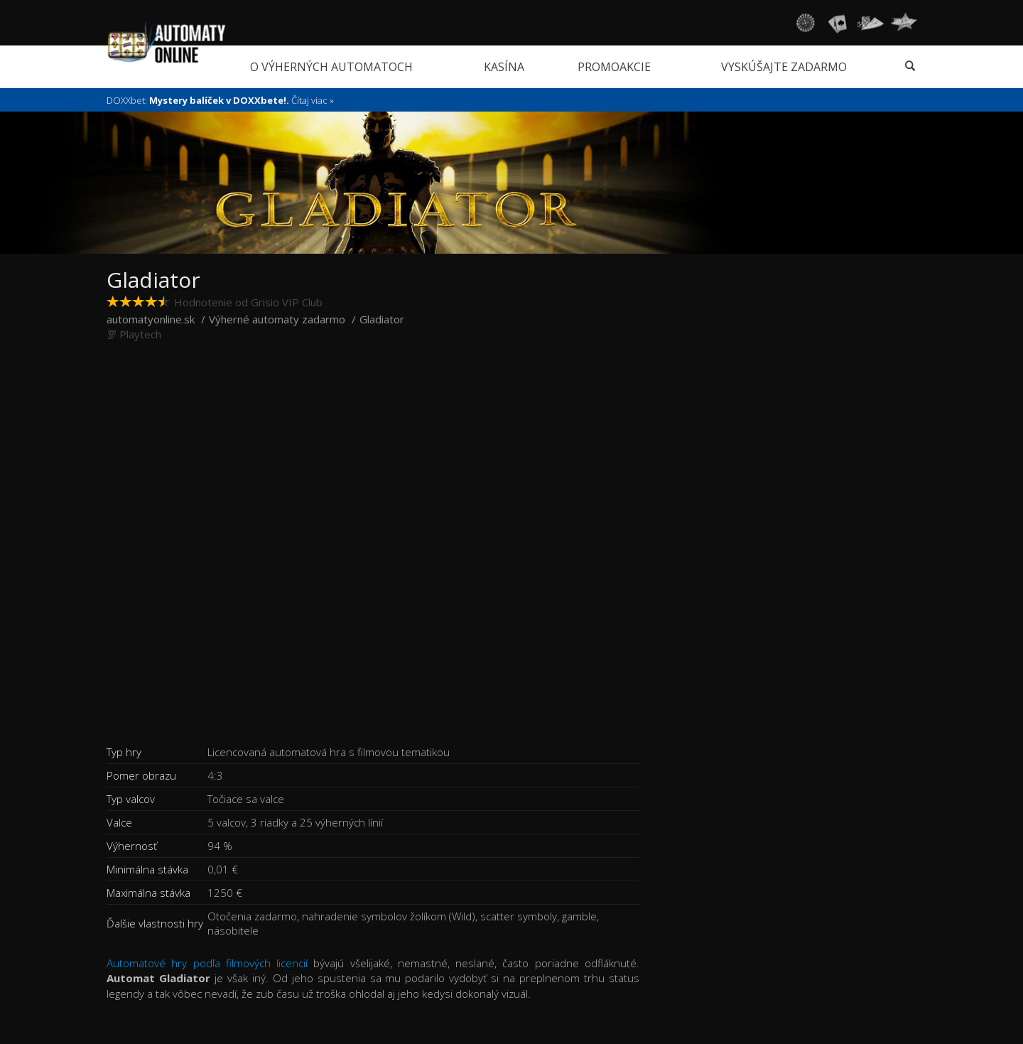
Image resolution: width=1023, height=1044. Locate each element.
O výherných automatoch (331, 67)
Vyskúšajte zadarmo (784, 67)
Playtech (140, 334)
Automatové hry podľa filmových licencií (207, 963)
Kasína (504, 67)
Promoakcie (614, 67)
